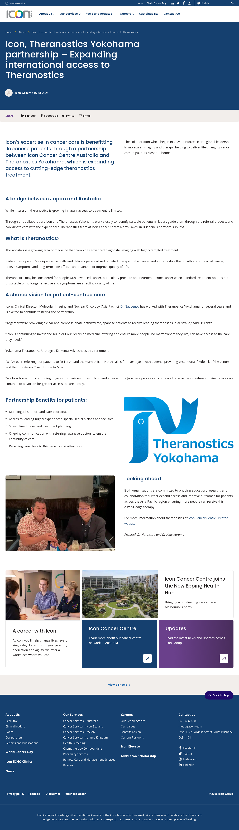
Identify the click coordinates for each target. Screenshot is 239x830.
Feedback (34, 794)
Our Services (70, 14)
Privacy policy (15, 794)
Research (69, 765)
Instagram (188, 759)
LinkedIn (186, 765)
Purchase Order (75, 794)
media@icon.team (190, 726)
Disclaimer (53, 794)
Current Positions (132, 737)
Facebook (187, 748)
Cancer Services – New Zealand (83, 726)
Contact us (187, 714)
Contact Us (172, 14)
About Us (47, 14)
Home (140, 3)
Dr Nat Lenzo (129, 306)
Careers (127, 14)
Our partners (14, 737)
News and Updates (100, 14)
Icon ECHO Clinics (19, 761)
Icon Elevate (130, 746)
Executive (12, 721)
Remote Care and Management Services (89, 759)
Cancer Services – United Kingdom (85, 737)
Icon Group (225, 794)
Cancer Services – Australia (80, 721)
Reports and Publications (22, 743)
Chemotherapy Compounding (82, 748)
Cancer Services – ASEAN (79, 732)
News (22, 32)
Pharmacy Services (75, 754)
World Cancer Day (156, 3)
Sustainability (149, 14)
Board (9, 732)
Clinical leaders (15, 726)
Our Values (128, 726)
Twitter (185, 754)
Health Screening (74, 743)
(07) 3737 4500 (188, 721)
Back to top (218, 695)
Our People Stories (133, 721)
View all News (119, 685)
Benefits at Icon (131, 732)
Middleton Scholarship (138, 756)
